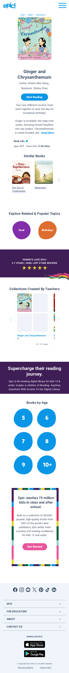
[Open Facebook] (15, 589)
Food (23, 15)
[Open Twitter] (34, 589)
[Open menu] (62, 6)
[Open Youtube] (28, 589)
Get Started (34, 547)
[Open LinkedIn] (54, 589)
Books (30, 15)
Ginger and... (41, 15)
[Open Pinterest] (41, 589)
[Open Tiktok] (47, 589)
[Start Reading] (34, 97)
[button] (32, 319)
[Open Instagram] (21, 589)
